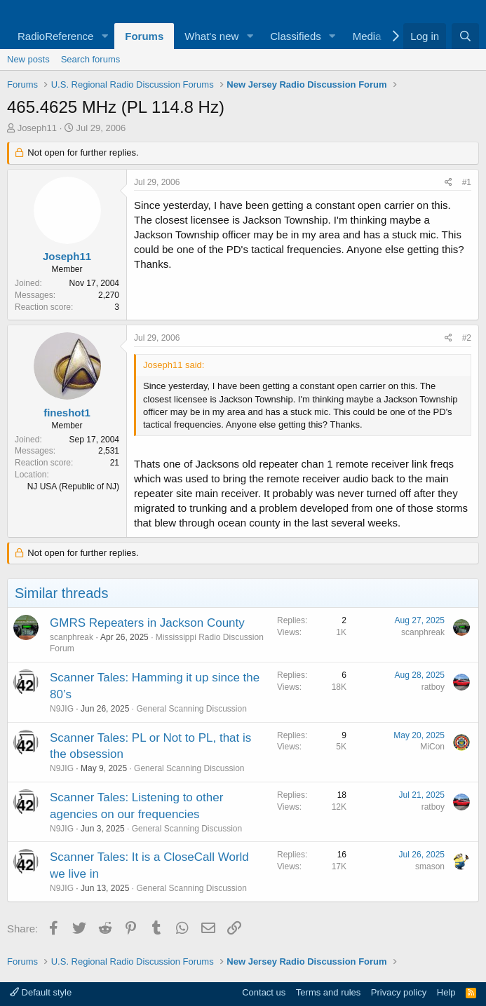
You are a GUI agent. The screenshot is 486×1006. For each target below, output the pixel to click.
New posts (28, 59)
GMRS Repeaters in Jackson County (147, 623)
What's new (211, 36)
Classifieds (295, 36)
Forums (144, 36)
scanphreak (71, 637)
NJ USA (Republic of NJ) (73, 486)
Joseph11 (37, 128)
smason (430, 866)
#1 (466, 182)
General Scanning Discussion (191, 709)
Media (367, 36)
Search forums (91, 59)
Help (446, 992)
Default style (41, 992)
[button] (104, 36)
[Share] (448, 183)
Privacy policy (398, 992)
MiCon (432, 747)
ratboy (433, 687)
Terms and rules (328, 992)
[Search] (465, 36)
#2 (466, 338)
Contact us (263, 992)
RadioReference (55, 36)
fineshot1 (66, 413)
